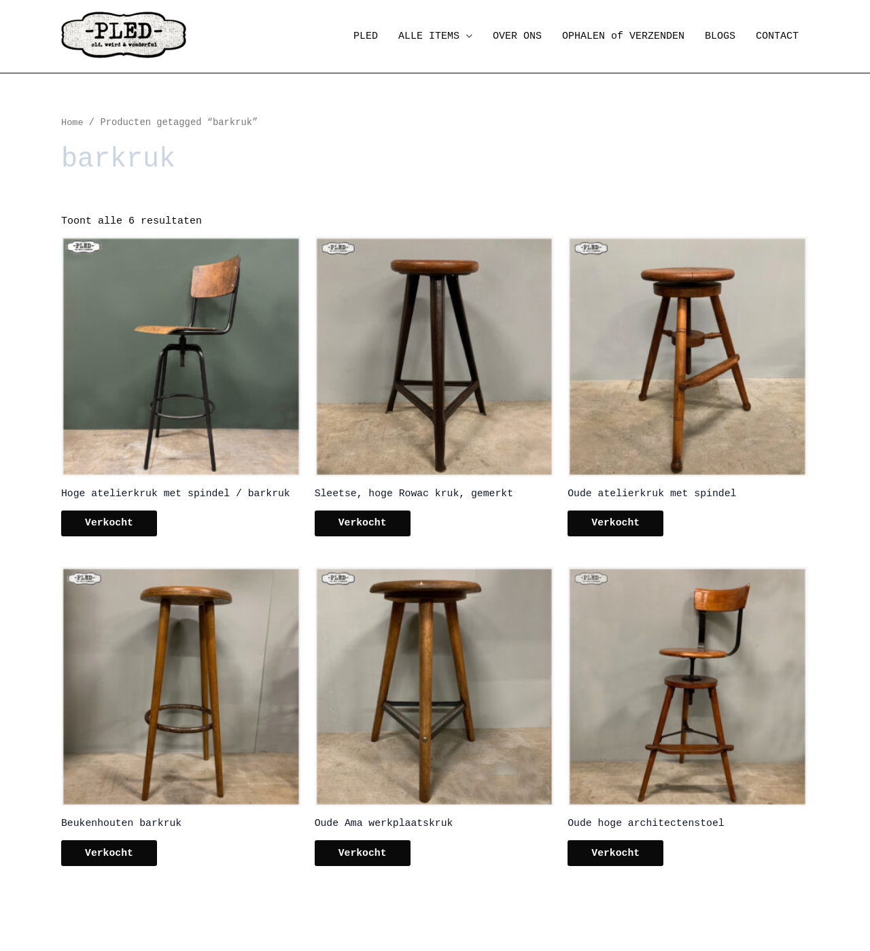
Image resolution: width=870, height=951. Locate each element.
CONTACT (777, 36)
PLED (365, 36)
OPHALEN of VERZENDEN (623, 36)
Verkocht (112, 524)
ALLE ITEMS (428, 36)
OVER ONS (517, 36)
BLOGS (720, 36)
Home (72, 123)
